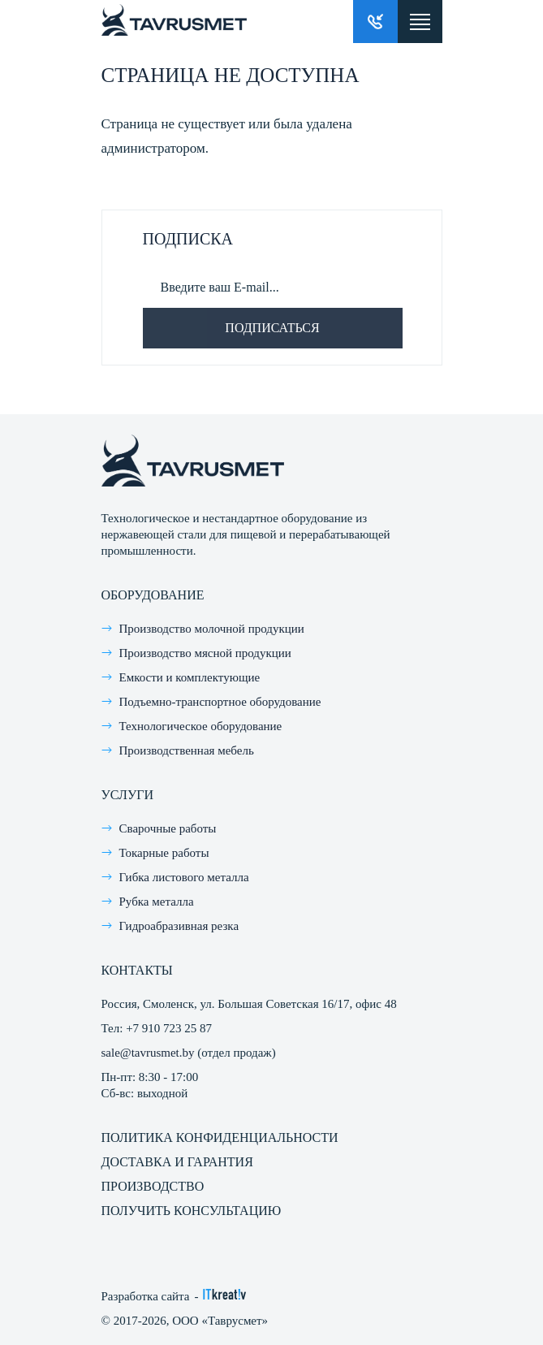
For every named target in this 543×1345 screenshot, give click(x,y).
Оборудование (153, 595)
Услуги (127, 795)
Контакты (137, 970)
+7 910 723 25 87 (169, 1028)
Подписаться (272, 328)
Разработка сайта (145, 1296)
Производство (153, 1186)
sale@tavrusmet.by (148, 1052)
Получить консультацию (191, 1210)
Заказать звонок (375, 21)
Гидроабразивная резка (179, 925)
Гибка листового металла (184, 877)
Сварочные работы (168, 828)
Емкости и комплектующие (190, 677)
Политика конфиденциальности (219, 1137)
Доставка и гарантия (177, 1162)
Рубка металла (156, 901)
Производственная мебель (186, 750)
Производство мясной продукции (205, 653)
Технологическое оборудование (200, 726)
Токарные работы (164, 852)
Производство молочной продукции (211, 628)
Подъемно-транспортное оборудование (220, 701)
